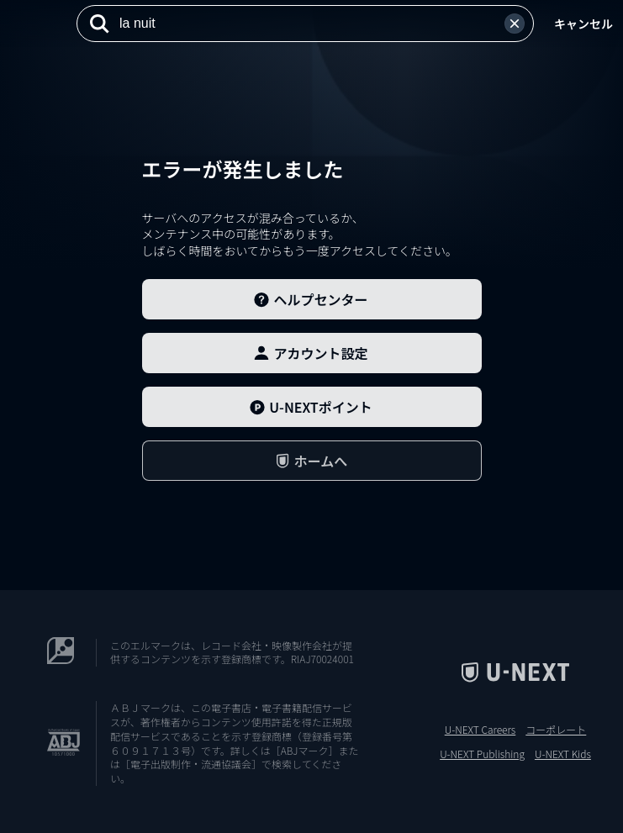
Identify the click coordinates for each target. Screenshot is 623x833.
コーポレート (555, 729)
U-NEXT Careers (480, 729)
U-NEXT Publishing (482, 754)
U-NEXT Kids (563, 754)
